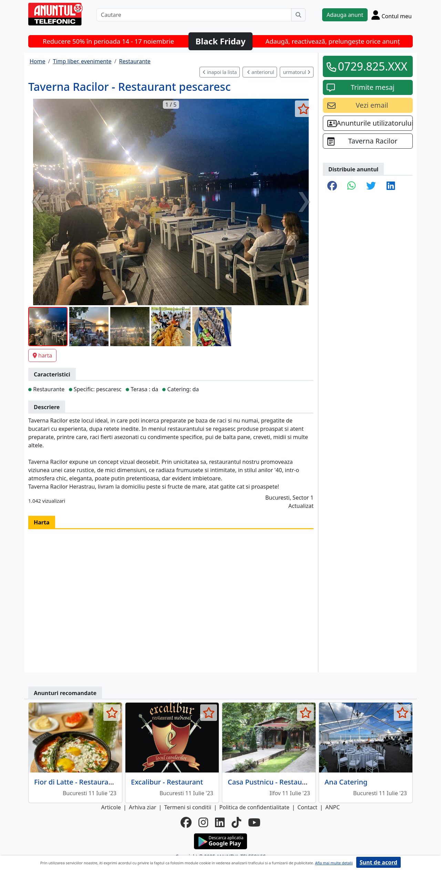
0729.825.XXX (373, 66)
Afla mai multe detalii (333, 862)
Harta (42, 522)
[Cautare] (193, 14)
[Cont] (391, 15)
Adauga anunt (345, 15)
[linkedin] (220, 822)
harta (42, 355)
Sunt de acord (378, 862)
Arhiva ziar (142, 807)
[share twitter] (371, 186)
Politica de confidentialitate (254, 807)
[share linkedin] (391, 186)
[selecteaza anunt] (303, 108)
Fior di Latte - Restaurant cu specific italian (103, 782)
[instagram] (203, 822)
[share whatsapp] (351, 186)
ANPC (332, 807)
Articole (111, 807)
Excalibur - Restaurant (167, 782)
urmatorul (296, 72)
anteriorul (260, 72)
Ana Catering (346, 782)
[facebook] (186, 822)
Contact (307, 807)
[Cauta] (298, 14)
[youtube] (254, 822)
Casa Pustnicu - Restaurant (272, 782)
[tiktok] (236, 822)
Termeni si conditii (187, 807)
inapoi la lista (220, 72)
